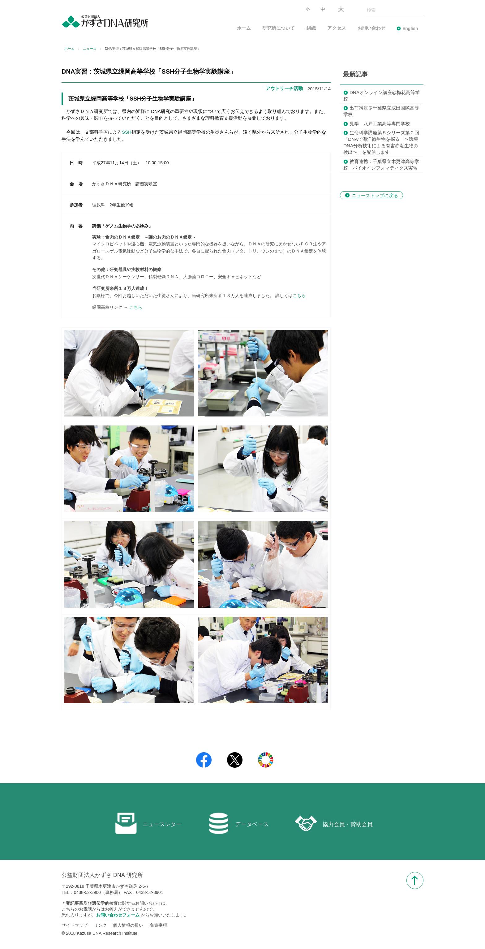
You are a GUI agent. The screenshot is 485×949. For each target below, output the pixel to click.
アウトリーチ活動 (284, 88)
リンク (100, 925)
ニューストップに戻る (375, 195)
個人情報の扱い (128, 925)
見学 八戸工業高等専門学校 (380, 123)
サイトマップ (75, 925)
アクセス (336, 28)
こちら (299, 295)
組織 (311, 28)
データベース (238, 823)
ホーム (244, 28)
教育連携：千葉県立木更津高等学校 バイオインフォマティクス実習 (381, 164)
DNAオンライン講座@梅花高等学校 (381, 95)
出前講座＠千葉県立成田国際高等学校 (381, 111)
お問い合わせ (371, 28)
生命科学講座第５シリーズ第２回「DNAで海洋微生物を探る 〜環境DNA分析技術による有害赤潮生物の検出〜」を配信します (381, 142)
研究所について (278, 28)
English (410, 28)
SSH (126, 132)
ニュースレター (148, 823)
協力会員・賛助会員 (334, 823)
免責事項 (158, 925)
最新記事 (355, 74)
